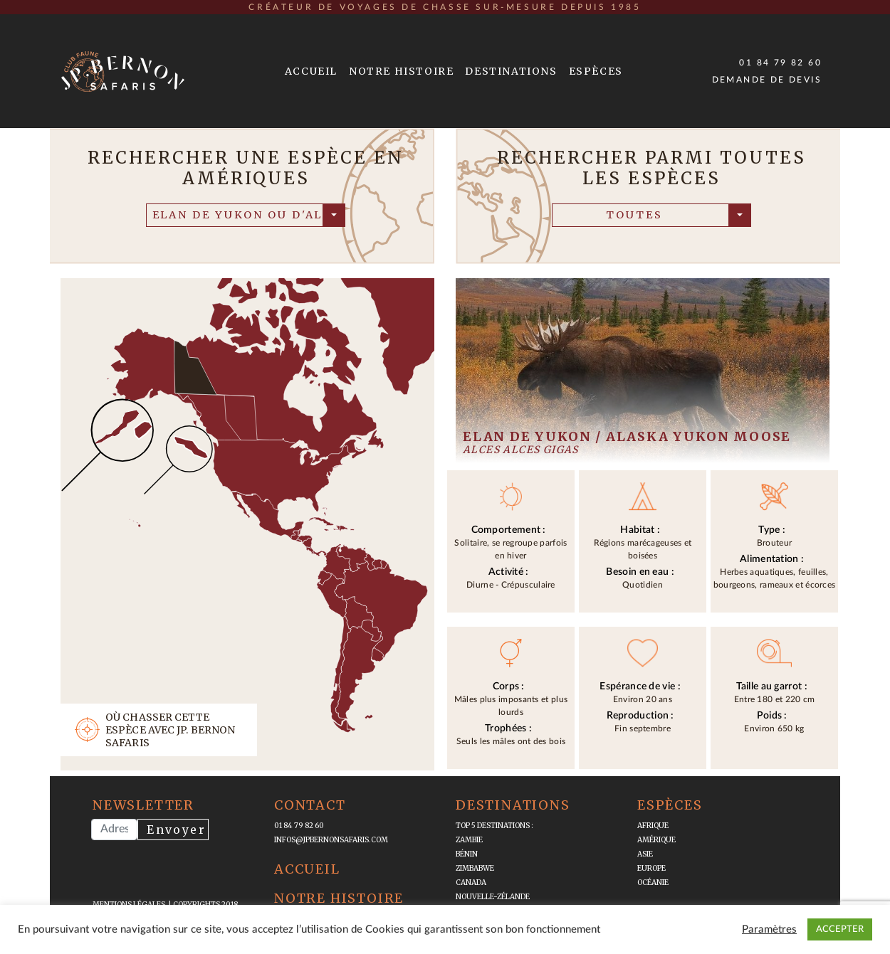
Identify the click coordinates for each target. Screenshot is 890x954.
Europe (651, 868)
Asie (645, 854)
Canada (471, 882)
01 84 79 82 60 (780, 62)
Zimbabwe (475, 868)
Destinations (511, 71)
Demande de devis (767, 79)
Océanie (653, 882)
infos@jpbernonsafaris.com (331, 839)
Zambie (469, 839)
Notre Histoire (401, 71)
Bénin (467, 854)
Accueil (311, 71)
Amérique (656, 839)
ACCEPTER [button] (840, 929)
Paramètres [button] (769, 929)
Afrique (653, 825)
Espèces (596, 71)
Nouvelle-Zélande (493, 896)
